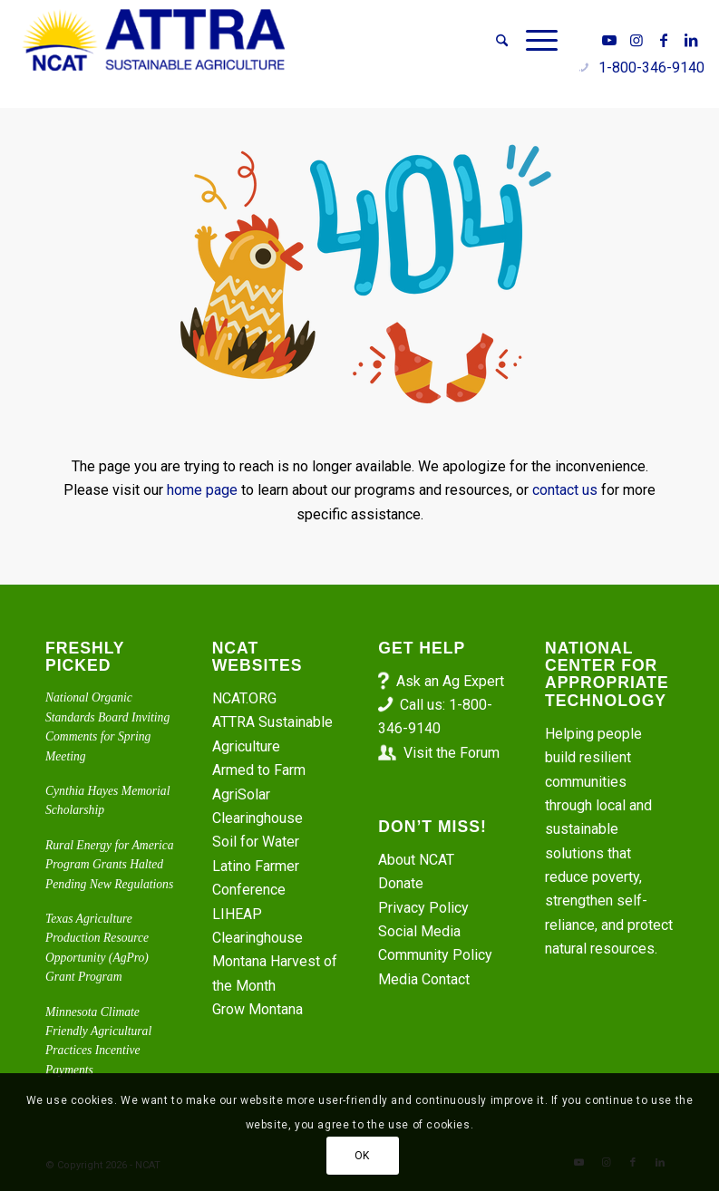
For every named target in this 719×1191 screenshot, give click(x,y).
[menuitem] (502, 41)
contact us (565, 490)
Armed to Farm (259, 770)
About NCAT (416, 859)
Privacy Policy (423, 907)
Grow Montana (257, 1009)
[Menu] (537, 41)
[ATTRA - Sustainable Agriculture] (154, 41)
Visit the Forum (451, 752)
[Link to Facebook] (663, 39)
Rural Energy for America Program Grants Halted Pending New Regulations (109, 864)
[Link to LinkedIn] (690, 39)
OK (362, 1155)
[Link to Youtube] (609, 39)
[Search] (502, 41)
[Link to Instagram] (636, 39)
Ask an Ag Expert (450, 681)
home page (202, 490)
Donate (400, 883)
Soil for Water (255, 841)
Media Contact (424, 979)
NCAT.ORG (244, 698)
